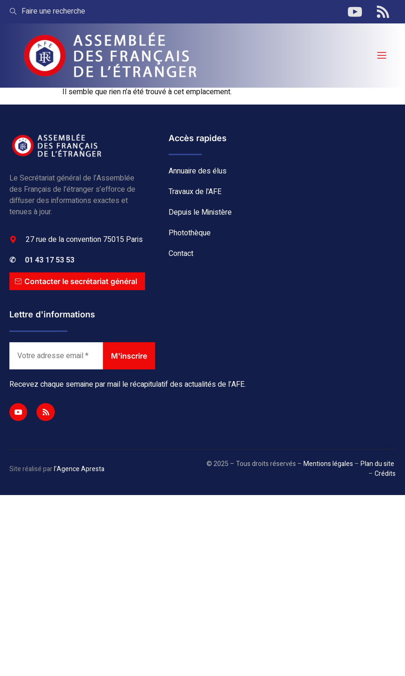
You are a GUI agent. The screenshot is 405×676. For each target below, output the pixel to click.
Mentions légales (328, 464)
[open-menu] (381, 55)
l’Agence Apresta (79, 469)
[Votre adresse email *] (56, 355)
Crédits (385, 474)
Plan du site (377, 464)
